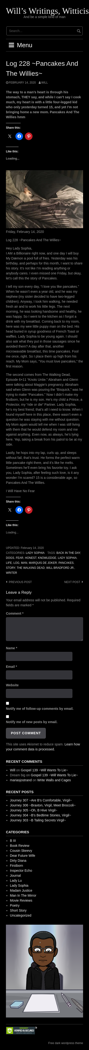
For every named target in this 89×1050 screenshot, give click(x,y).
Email (11, 667)
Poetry (14, 905)
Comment (14, 613)
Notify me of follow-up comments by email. (40, 709)
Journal (15, 875)
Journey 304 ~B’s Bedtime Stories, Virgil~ (40, 815)
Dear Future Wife (22, 855)
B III (13, 841)
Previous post (20, 582)
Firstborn (16, 865)
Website (12, 685)
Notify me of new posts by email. (31, 722)
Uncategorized (20, 915)
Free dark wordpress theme (65, 1043)
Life (9, 563)
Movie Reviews (21, 900)
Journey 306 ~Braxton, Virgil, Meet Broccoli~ (43, 805)
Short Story (18, 910)
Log (16, 563)
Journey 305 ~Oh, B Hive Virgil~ (33, 810)
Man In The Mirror (23, 895)
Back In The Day (68, 553)
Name (11, 648)
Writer (11, 572)
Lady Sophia (35, 553)
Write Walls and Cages (54, 780)
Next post (72, 582)
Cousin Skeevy (21, 850)
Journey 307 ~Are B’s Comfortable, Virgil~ (41, 800)
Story (10, 568)
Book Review (19, 846)
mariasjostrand (21, 780)
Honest (30, 558)
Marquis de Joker (43, 563)
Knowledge (47, 558)
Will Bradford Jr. (60, 568)
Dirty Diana (18, 860)
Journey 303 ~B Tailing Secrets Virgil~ (38, 820)
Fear (19, 558)
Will (44, 82)
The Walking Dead (31, 568)
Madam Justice (21, 890)
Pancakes (66, 563)
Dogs (10, 558)
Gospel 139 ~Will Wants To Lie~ (44, 770)
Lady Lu (16, 880)
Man (24, 563)
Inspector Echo (21, 870)
